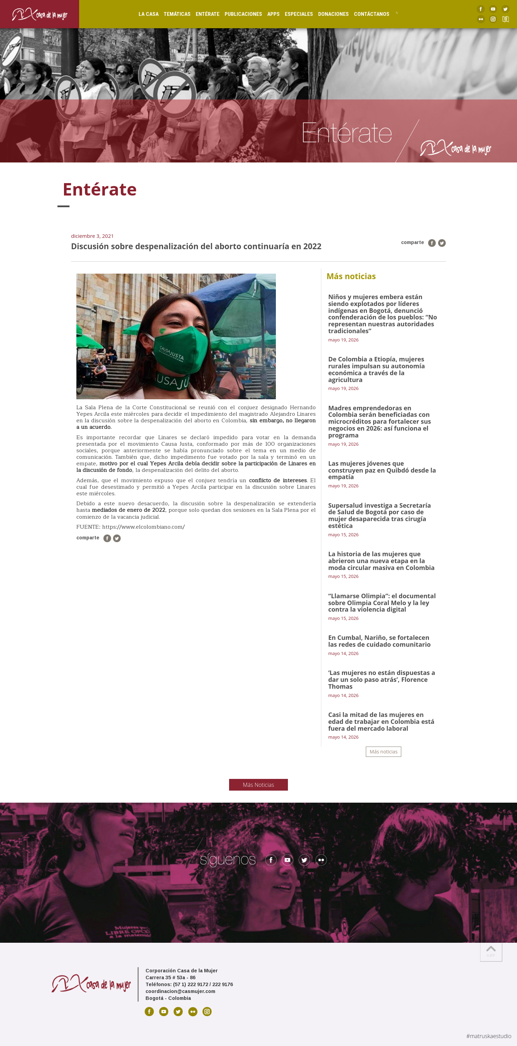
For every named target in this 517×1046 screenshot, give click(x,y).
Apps (266, 14)
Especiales (292, 14)
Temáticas (170, 14)
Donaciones (326, 14)
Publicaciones (236, 14)
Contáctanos (364, 14)
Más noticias (384, 751)
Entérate (201, 14)
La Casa (142, 14)
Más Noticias (258, 785)
